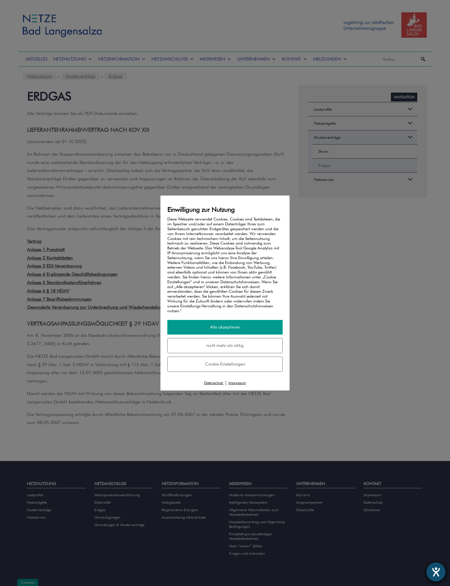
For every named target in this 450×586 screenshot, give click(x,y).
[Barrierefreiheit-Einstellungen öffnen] (435, 571)
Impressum (237, 382)
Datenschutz (213, 382)
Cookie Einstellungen (225, 364)
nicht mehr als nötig (225, 345)
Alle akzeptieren (225, 327)
